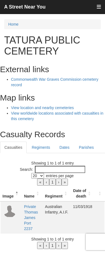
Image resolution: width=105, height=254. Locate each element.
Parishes (86, 147)
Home (13, 24)
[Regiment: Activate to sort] (57, 193)
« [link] (40, 182)
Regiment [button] (54, 196)
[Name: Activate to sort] (32, 193)
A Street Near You (25, 7)
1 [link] (52, 182)
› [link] (58, 182)
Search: (26, 169)
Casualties (13, 147)
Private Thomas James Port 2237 (31, 217)
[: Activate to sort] (99, 193)
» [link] (65, 182)
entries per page (60, 176)
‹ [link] (46, 182)
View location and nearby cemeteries (42, 108)
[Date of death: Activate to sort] (82, 193)
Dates (64, 147)
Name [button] (29, 196)
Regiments (41, 147)
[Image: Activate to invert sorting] (11, 193)
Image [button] (7, 196)
